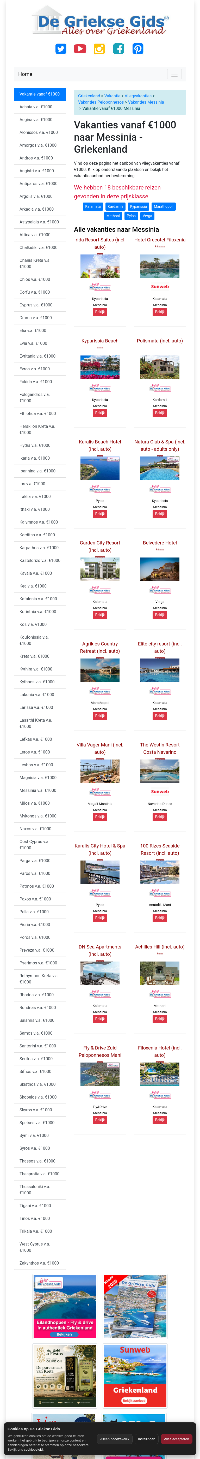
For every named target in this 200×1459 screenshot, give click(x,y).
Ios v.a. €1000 (32, 483)
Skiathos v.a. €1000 (38, 1084)
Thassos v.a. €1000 (37, 1161)
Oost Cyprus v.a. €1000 (34, 844)
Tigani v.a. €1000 (35, 1205)
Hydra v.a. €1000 (35, 445)
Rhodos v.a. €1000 (37, 994)
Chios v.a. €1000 (35, 279)
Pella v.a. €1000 (34, 911)
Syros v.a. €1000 (35, 1148)
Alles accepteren (176, 1439)
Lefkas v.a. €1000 (36, 739)
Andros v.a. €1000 (36, 158)
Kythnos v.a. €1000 (37, 681)
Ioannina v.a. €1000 (37, 470)
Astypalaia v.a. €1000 (39, 222)
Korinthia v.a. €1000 (38, 611)
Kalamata (93, 206)
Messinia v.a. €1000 (38, 790)
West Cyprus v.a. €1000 (35, 1247)
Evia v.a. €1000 (33, 343)
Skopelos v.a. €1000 (38, 1097)
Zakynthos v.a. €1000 (39, 1263)
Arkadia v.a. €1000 (37, 209)
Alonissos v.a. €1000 (39, 132)
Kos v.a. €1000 (33, 624)
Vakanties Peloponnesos (101, 102)
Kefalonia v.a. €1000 (38, 598)
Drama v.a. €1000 (36, 317)
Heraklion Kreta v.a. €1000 (37, 429)
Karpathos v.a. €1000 (39, 547)
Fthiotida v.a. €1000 (38, 413)
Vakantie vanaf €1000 (40, 94)
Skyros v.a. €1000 (36, 1109)
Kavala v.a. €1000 (36, 573)
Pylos (131, 216)
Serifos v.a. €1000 (36, 1058)
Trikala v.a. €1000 (36, 1231)
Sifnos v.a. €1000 (35, 1071)
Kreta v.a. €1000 (34, 656)
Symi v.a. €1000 (34, 1135)
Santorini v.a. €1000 (38, 1045)
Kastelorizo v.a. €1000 (40, 560)
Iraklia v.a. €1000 (35, 496)
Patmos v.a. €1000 (37, 886)
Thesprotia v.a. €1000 (39, 1173)
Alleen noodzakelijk (114, 1439)
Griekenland (89, 95)
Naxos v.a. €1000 (35, 828)
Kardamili (115, 206)
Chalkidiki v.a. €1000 (39, 247)
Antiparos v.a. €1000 (39, 183)
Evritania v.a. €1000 (37, 356)
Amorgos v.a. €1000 (38, 145)
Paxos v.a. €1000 (35, 899)
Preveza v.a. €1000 (37, 950)
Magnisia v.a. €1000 (38, 777)
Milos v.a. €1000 (35, 803)
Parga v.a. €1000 (35, 860)
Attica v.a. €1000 (35, 234)
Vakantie (112, 95)
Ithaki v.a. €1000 (35, 509)
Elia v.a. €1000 (33, 330)
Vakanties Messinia (146, 102)
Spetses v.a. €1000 (37, 1122)
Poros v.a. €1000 (35, 937)
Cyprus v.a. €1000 (36, 305)
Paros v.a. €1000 (35, 873)
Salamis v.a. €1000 (37, 1020)
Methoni (113, 216)
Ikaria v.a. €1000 (35, 458)
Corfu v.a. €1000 (35, 292)
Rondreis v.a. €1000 (38, 1007)
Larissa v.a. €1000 (36, 707)
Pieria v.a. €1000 (35, 924)
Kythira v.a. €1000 (36, 669)
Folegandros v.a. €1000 (35, 397)
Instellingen (146, 1439)
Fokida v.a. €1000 (36, 381)
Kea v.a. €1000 (33, 586)
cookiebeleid (33, 1449)
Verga (147, 216)
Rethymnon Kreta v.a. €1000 (39, 978)
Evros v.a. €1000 (35, 368)
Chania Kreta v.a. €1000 (35, 263)
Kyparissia (138, 206)
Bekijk (100, 312)
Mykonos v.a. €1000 (38, 816)
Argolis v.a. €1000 (36, 196)
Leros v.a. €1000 (35, 752)
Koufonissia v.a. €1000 (34, 640)
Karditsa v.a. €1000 (37, 534)
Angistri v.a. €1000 (37, 170)
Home (25, 74)
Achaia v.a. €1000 (36, 106)
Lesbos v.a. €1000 (36, 764)
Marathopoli (163, 206)
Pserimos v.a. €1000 (38, 962)
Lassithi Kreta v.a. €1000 (36, 723)
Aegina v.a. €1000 (36, 119)
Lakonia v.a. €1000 (37, 694)
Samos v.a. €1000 (36, 1033)
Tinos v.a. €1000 (35, 1218)
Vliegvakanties (138, 95)
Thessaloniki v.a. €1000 (35, 1189)
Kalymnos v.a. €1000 (39, 522)
